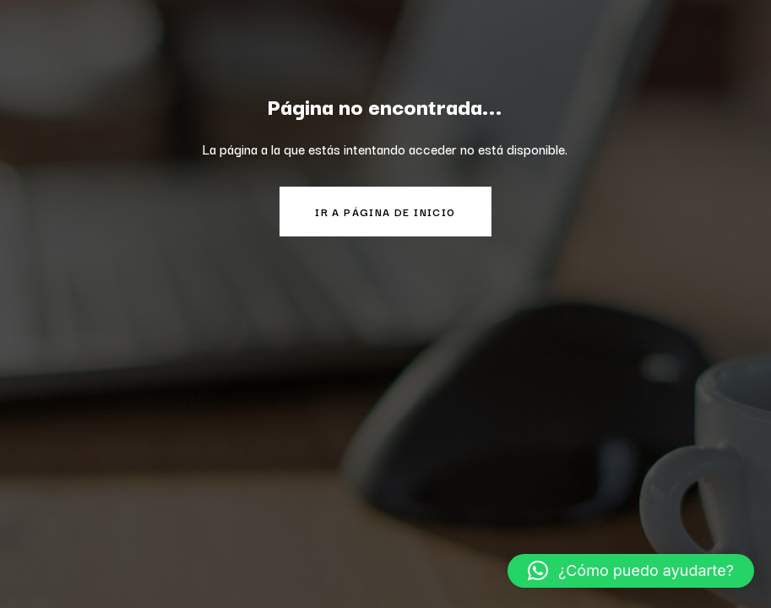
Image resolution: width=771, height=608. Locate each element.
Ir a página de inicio (385, 212)
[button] (631, 571)
